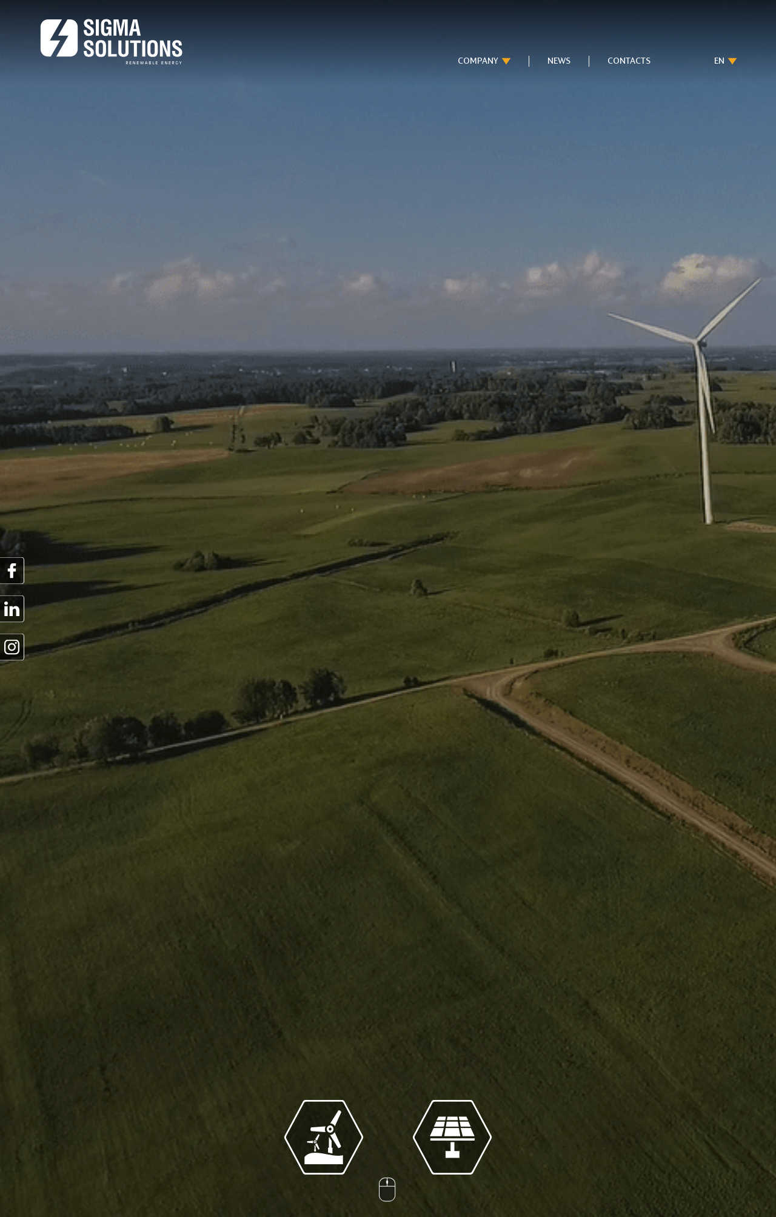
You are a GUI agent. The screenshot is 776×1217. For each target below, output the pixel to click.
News (558, 61)
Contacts (629, 61)
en (719, 61)
